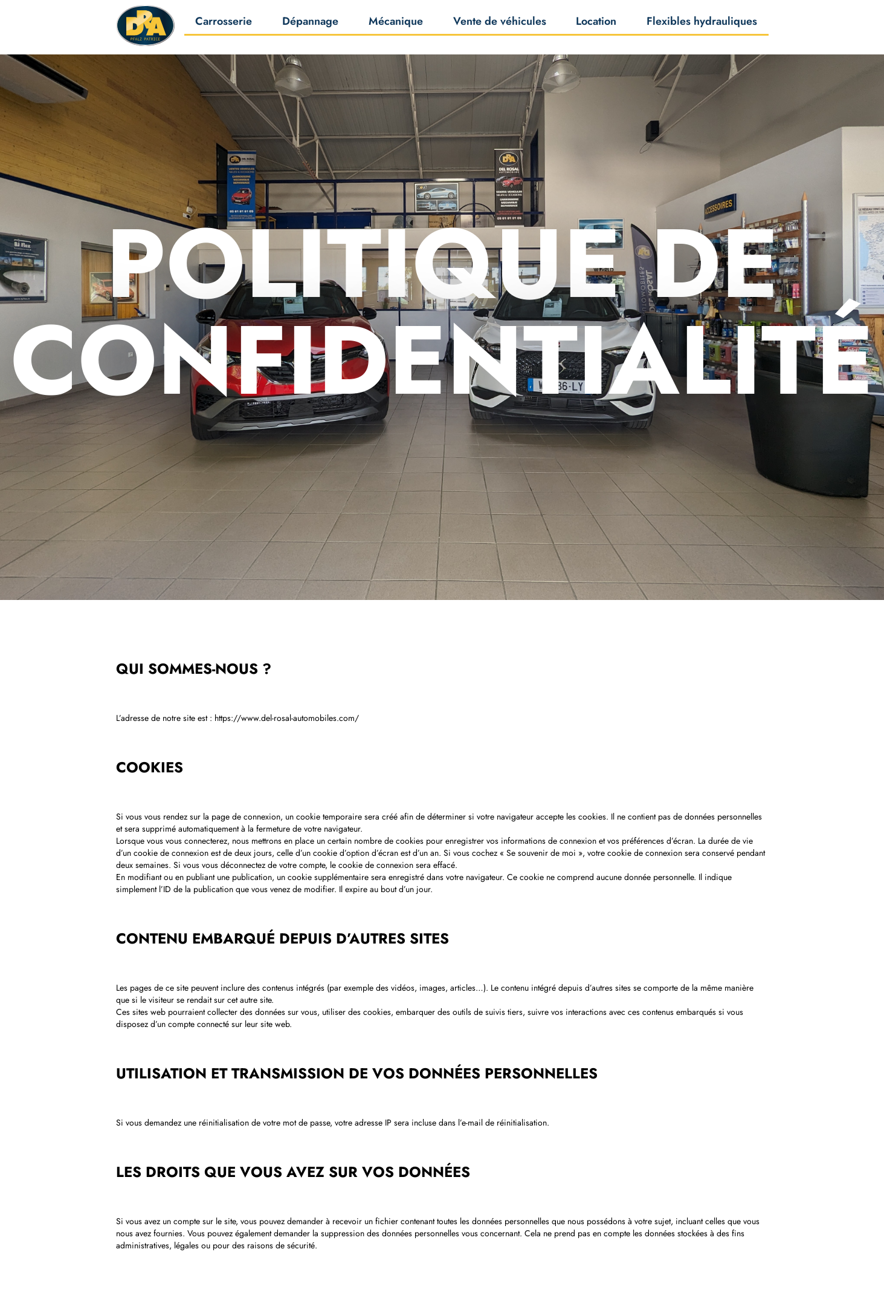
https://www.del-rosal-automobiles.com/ (287, 718)
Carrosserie (223, 24)
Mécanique (396, 24)
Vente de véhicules (499, 24)
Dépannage (310, 24)
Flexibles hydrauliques (702, 24)
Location (596, 24)
